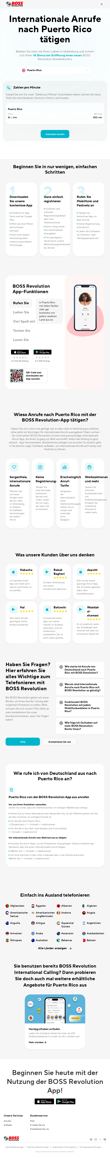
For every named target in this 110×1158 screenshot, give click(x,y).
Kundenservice (39, 1115)
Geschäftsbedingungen (14, 1147)
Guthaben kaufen (55, 134)
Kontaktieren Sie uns (60, 741)
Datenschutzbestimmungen (38, 1147)
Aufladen (8, 1125)
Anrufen (7, 1121)
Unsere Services (13, 1115)
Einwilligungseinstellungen (90, 1147)
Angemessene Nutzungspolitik (64, 1147)
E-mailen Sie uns (37, 1125)
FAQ (22, 741)
